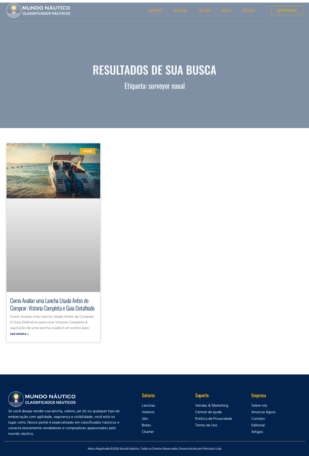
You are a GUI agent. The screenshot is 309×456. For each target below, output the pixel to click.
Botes (226, 10)
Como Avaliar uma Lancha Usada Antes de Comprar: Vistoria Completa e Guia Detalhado (52, 304)
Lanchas (155, 10)
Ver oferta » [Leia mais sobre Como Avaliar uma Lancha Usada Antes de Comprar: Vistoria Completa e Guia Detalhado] (19, 334)
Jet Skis (204, 10)
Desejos (248, 10)
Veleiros (180, 10)
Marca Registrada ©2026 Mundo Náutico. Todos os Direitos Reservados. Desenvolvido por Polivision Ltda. (155, 449)
